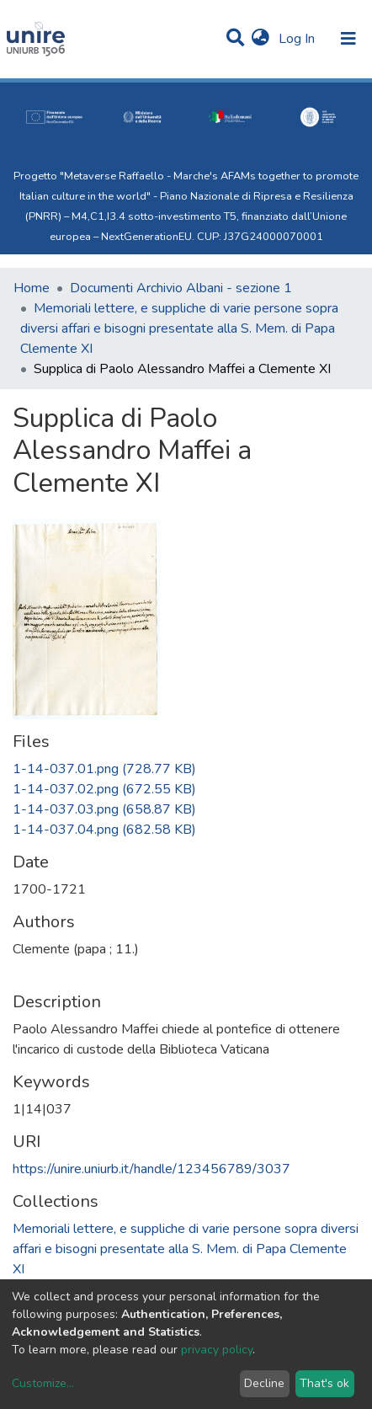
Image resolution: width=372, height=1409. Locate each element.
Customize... (43, 1383)
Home (31, 288)
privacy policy (216, 1350)
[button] (260, 39)
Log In (298, 38)
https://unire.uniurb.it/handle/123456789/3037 (151, 1169)
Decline (264, 1383)
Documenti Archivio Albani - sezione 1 (181, 288)
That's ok (324, 1383)
